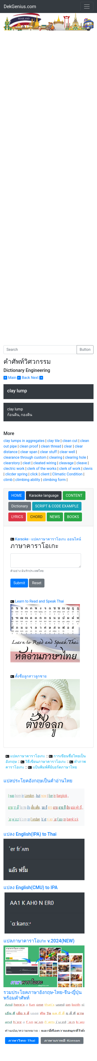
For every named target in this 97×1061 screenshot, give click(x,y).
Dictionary (19, 506)
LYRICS (17, 517)
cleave (81, 463)
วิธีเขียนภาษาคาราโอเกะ (45, 761)
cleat (26, 463)
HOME (16, 495)
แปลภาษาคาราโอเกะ (27, 756)
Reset (36, 583)
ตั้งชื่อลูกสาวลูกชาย (31, 676)
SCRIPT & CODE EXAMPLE (57, 506)
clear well (67, 452)
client (45, 474)
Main (9, 377)
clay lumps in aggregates (23, 441)
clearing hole (75, 457)
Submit (19, 583)
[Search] (40, 349)
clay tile (53, 441)
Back (23, 377)
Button (85, 349)
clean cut (70, 441)
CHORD (36, 517)
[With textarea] (45, 560)
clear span (29, 452)
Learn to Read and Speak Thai (39, 601)
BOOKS (73, 517)
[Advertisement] (48, 81)
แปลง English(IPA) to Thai (29, 834)
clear (68, 446)
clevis (88, 468)
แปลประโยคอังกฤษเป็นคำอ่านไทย (37, 781)
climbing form (54, 479)
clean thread (51, 446)
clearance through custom (25, 457)
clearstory (11, 463)
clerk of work (70, 468)
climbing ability (27, 479)
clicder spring (16, 474)
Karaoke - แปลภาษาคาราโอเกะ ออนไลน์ (48, 539)
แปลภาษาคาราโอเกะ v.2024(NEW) (39, 941)
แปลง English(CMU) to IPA (30, 887)
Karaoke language (44, 495)
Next (37, 377)
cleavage (66, 463)
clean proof (28, 446)
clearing (55, 457)
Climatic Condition (67, 474)
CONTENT (74, 495)
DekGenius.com (20, 6)
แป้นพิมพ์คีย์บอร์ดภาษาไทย (55, 767)
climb (8, 479)
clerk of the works (41, 468)
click (34, 474)
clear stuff (48, 452)
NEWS (55, 517)
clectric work (14, 468)
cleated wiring (44, 463)
